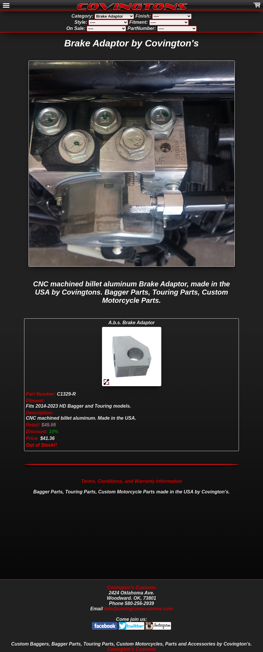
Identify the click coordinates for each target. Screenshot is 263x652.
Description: (39, 412)
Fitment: (35, 400)
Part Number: (41, 393)
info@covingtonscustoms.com (138, 608)
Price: (32, 438)
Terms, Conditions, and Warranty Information (131, 481)
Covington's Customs (131, 587)
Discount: (37, 431)
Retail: (33, 424)
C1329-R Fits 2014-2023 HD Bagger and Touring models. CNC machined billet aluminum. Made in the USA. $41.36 (81, 416)
